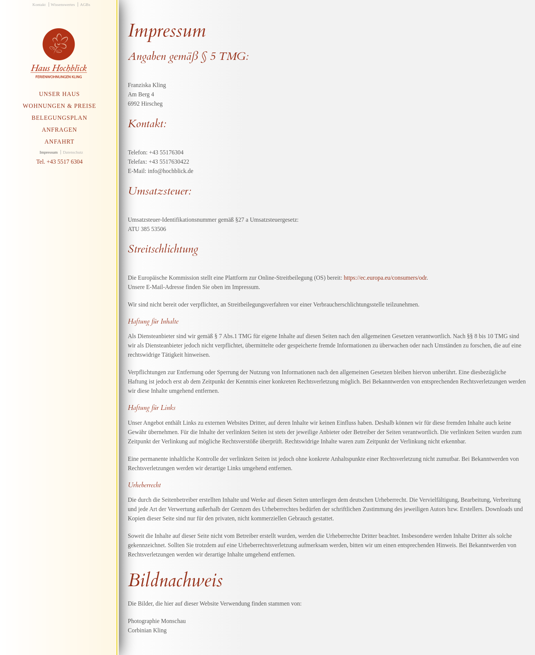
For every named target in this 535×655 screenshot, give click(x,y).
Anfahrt (59, 141)
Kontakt (38, 4)
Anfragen (59, 129)
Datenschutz (73, 152)
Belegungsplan (59, 118)
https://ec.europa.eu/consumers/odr (385, 277)
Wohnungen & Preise (59, 106)
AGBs (85, 4)
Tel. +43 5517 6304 (59, 161)
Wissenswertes (63, 4)
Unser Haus (59, 94)
